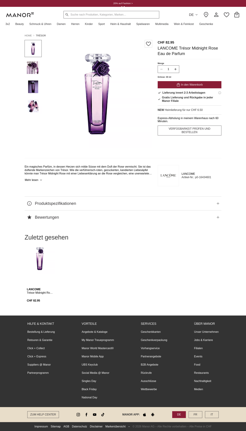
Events (198, 356)
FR (195, 414)
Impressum (41, 426)
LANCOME (188, 173)
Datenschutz (79, 426)
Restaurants (201, 372)
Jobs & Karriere (203, 340)
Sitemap (56, 426)
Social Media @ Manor (95, 372)
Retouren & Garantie (39, 340)
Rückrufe (146, 372)
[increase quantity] (175, 69)
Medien (198, 389)
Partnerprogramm (38, 372)
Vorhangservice (150, 348)
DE (194, 15)
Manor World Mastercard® (98, 348)
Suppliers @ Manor (39, 364)
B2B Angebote (149, 364)
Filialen (198, 348)
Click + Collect (36, 348)
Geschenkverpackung (154, 340)
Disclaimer (96, 426)
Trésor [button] (41, 35)
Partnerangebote (151, 356)
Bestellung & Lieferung (41, 331)
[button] (9, 24)
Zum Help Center (43, 414)
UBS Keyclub (90, 364)
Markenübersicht (115, 426)
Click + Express (36, 356)
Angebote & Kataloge (94, 331)
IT (212, 414)
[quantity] (168, 69)
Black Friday (89, 389)
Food (197, 364)
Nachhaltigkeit (202, 381)
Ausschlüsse (148, 381)
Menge (161, 63)
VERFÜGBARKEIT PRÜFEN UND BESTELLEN (189, 130)
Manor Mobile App (93, 356)
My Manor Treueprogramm (98, 340)
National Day (89, 397)
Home (28, 35)
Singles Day (89, 381)
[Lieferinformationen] (219, 92)
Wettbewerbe (149, 389)
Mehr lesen (34, 180)
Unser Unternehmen (206, 331)
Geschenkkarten (151, 331)
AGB (66, 426)
